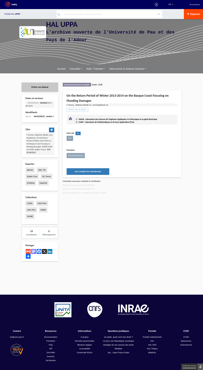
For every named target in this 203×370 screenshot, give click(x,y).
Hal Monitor (51, 360)
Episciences (186, 341)
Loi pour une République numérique (118, 341)
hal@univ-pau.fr (17, 337)
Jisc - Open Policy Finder (118, 352)
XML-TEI (42, 170)
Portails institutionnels (152, 337)
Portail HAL (12, 14)
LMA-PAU (31, 210)
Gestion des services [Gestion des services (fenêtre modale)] (189, 367)
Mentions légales (84, 345)
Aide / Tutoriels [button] (95, 68)
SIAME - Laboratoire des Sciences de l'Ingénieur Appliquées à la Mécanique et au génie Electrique (118, 119)
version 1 (44, 103)
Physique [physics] (75, 155)
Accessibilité (84, 348)
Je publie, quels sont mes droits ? (118, 337)
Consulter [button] (75, 68)
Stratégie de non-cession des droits (118, 345)
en (78, 133)
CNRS (30, 203)
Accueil (61, 68)
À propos (84, 337)
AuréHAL (51, 356)
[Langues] (171, 4)
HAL (152, 341)
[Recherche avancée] (159, 14)
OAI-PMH (51, 352)
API (50, 348)
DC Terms (46, 176)
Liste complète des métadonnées (88, 171)
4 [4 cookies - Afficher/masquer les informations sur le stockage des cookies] (200, 367)
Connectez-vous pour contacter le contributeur (82, 181)
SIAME (30, 216)
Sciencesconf (186, 345)
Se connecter (195, 5)
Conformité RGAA (84, 352)
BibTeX (30, 170)
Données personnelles (84, 341)
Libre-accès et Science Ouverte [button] (126, 68)
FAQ (51, 345)
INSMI (43, 210)
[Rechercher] (59, 15)
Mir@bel (118, 348)
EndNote (31, 183)
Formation (50, 341)
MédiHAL (152, 352)
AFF (70, 138)
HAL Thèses (152, 348)
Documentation (50, 337)
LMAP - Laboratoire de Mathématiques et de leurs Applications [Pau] (106, 122)
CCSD (186, 337)
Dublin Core (32, 176)
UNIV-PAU (42, 203)
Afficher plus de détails (77, 109)
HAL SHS (152, 345)
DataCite (43, 183)
